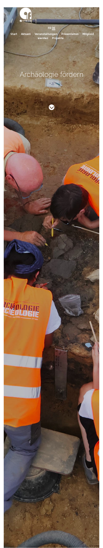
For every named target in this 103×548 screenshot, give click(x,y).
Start (13, 34)
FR (49, 28)
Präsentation (70, 34)
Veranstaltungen (46, 34)
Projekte (58, 38)
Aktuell (26, 34)
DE (53, 28)
